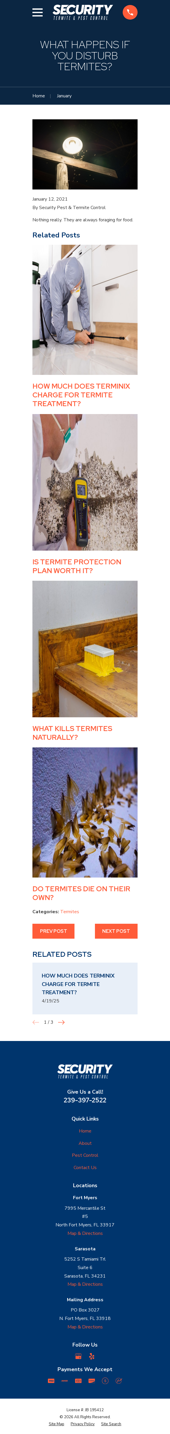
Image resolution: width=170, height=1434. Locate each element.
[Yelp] (92, 1356)
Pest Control (85, 1155)
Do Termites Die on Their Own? (81, 893)
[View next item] (61, 1022)
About (85, 1143)
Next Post (116, 931)
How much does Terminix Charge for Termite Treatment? (81, 395)
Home (85, 1131)
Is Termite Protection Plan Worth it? (76, 566)
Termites (69, 912)
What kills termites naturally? (72, 733)
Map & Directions (85, 1233)
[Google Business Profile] (78, 1356)
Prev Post (53, 931)
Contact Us (85, 1167)
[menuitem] (56, 1424)
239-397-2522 (85, 1100)
